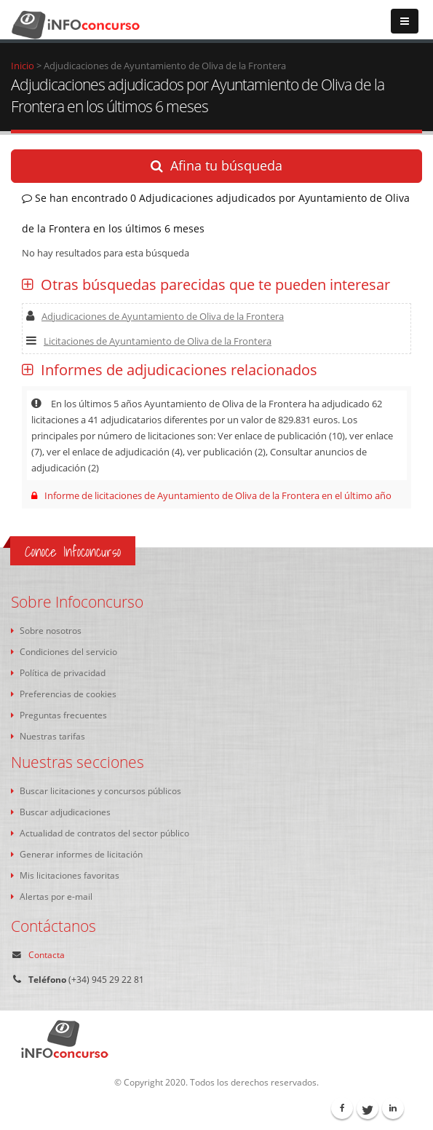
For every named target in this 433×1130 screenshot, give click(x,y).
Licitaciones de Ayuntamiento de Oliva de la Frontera (148, 341)
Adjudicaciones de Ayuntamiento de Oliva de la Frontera (155, 316)
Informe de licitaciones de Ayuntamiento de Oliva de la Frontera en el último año (211, 495)
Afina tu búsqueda (216, 165)
